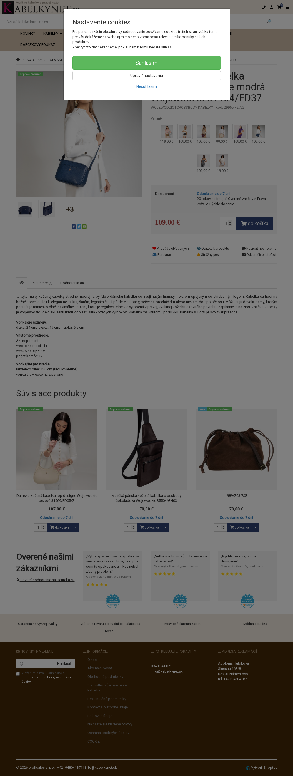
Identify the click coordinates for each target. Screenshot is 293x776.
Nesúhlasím (146, 86)
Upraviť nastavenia (146, 75)
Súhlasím (146, 62)
